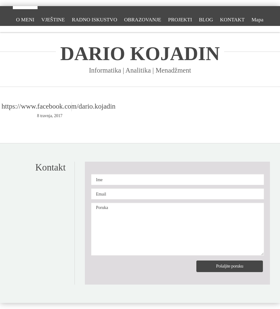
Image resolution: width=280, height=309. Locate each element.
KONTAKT (232, 20)
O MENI (25, 20)
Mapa (258, 20)
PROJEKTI (180, 20)
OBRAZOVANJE (142, 20)
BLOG (206, 20)
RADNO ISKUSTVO (94, 20)
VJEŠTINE (53, 20)
